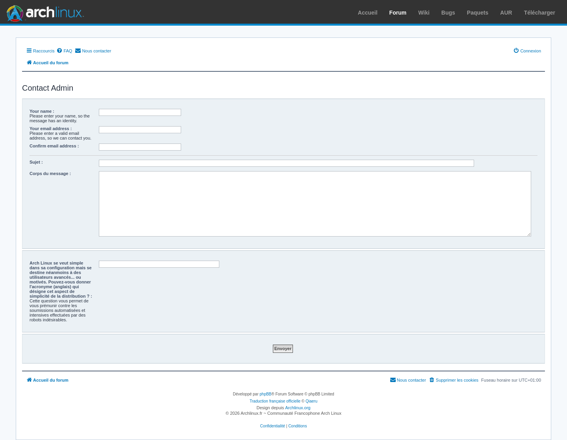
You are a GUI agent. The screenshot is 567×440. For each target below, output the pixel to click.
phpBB (265, 394)
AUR (506, 12)
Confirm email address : (54, 146)
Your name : (42, 111)
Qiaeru (311, 401)
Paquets (477, 12)
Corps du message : (50, 173)
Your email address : (51, 128)
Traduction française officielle (275, 401)
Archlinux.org (297, 407)
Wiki (424, 12)
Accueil (368, 12)
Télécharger (539, 12)
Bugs (448, 12)
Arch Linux (43, 12)
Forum (398, 12)
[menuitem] (64, 51)
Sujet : (36, 162)
